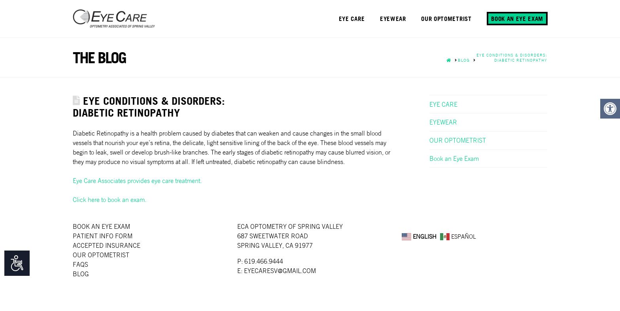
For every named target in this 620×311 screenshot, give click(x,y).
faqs (80, 264)
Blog (81, 274)
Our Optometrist (101, 255)
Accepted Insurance (106, 245)
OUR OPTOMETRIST (457, 140)
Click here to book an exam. (109, 200)
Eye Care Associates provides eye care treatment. (137, 181)
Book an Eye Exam (454, 158)
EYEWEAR (443, 122)
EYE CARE (443, 104)
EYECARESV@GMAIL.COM (280, 271)
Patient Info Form (102, 236)
